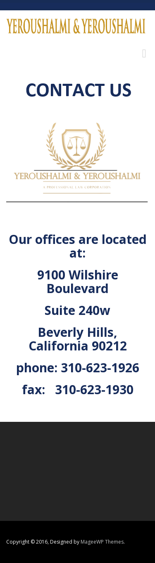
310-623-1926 (100, 367)
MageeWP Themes (102, 541)
